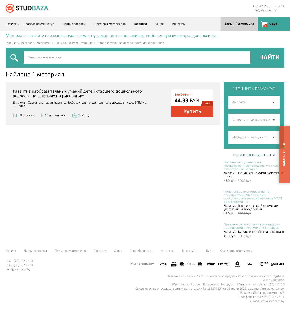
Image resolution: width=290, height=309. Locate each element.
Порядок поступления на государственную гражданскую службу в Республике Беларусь (253, 166)
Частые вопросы (74, 24)
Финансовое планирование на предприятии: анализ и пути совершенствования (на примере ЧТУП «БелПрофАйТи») (253, 197)
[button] (274, 137)
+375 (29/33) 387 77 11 (268, 6)
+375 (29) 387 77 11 (19, 261)
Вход (228, 24)
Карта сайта (190, 251)
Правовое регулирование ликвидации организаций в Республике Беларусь (252, 226)
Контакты (179, 24)
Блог (209, 251)
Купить (192, 112)
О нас (160, 24)
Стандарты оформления (237, 251)
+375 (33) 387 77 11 (19, 265)
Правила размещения (39, 24)
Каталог (11, 24)
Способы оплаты (141, 251)
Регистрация (245, 24)
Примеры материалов (110, 24)
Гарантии (140, 24)
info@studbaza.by (265, 10)
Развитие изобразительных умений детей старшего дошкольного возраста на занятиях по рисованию (77, 93)
